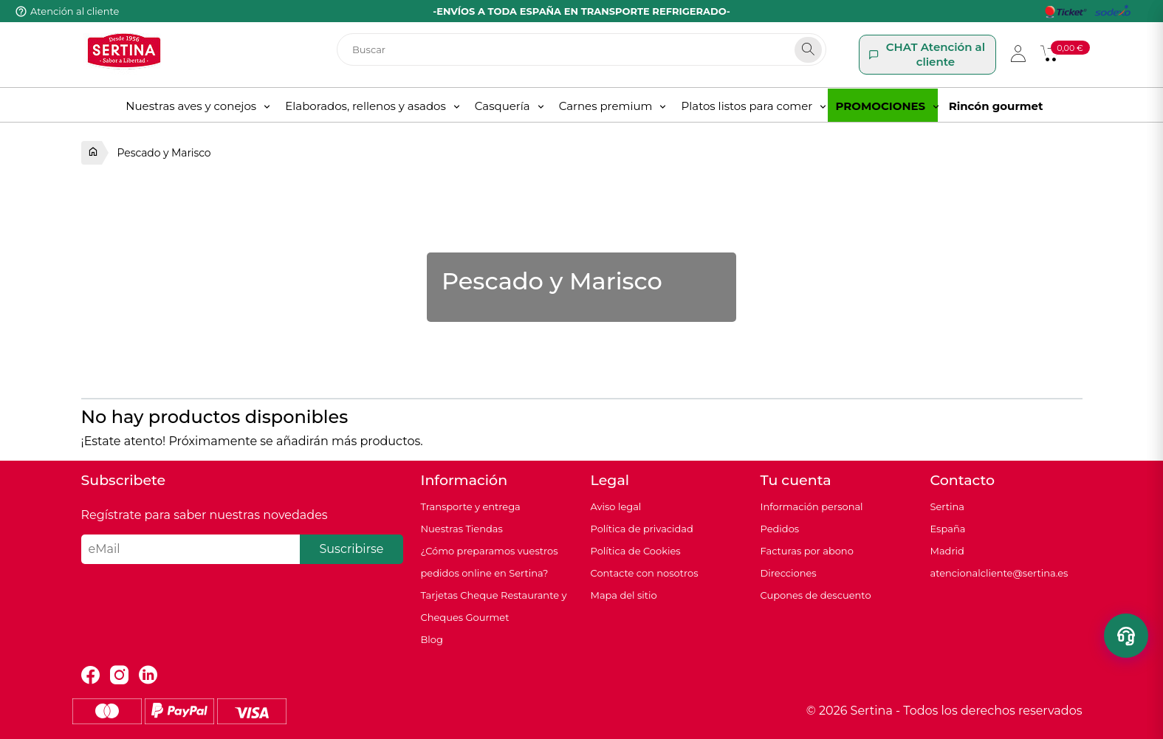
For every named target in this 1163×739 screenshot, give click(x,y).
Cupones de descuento (816, 595)
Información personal (812, 506)
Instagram (119, 675)
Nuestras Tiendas (462, 529)
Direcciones (789, 573)
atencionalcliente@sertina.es (999, 573)
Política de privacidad (642, 529)
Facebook (90, 675)
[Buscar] (581, 49)
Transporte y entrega (471, 506)
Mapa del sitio (624, 595)
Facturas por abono (807, 551)
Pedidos (780, 529)
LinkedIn (148, 675)
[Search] (808, 50)
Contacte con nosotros (645, 573)
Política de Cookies (636, 551)
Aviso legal (616, 506)
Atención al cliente (74, 11)
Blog (432, 639)
